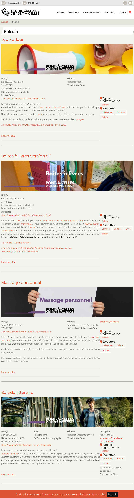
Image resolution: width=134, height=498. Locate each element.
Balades (106, 104)
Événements (73, 12)
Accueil (60, 12)
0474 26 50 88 (106, 441)
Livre (128, 228)
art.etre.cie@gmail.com (111, 438)
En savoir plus (8, 135)
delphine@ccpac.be (109, 321)
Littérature (107, 112)
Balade (105, 117)
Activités (109, 12)
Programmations (92, 12)
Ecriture (121, 112)
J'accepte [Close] (112, 494)
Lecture (117, 228)
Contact (122, 12)
